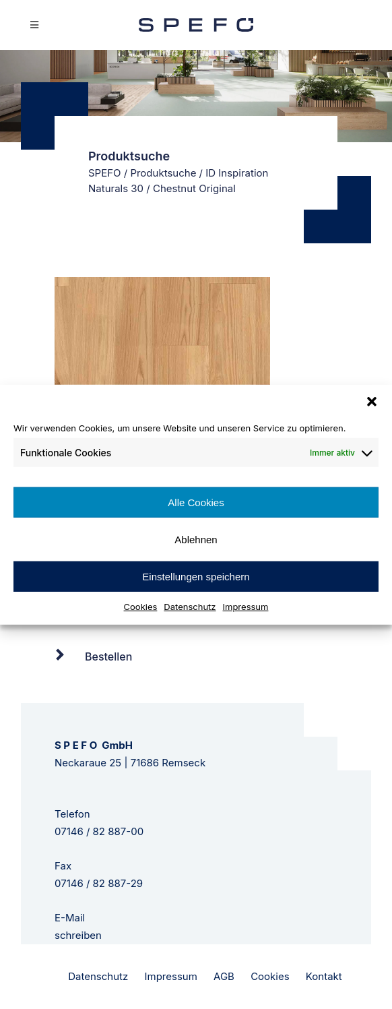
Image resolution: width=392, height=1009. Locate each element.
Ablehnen (195, 539)
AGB (224, 976)
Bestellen (108, 656)
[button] (372, 401)
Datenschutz (190, 606)
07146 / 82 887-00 (99, 831)
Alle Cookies (196, 502)
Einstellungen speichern (195, 576)
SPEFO (104, 172)
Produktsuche (163, 172)
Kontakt (324, 976)
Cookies (141, 606)
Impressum (246, 606)
